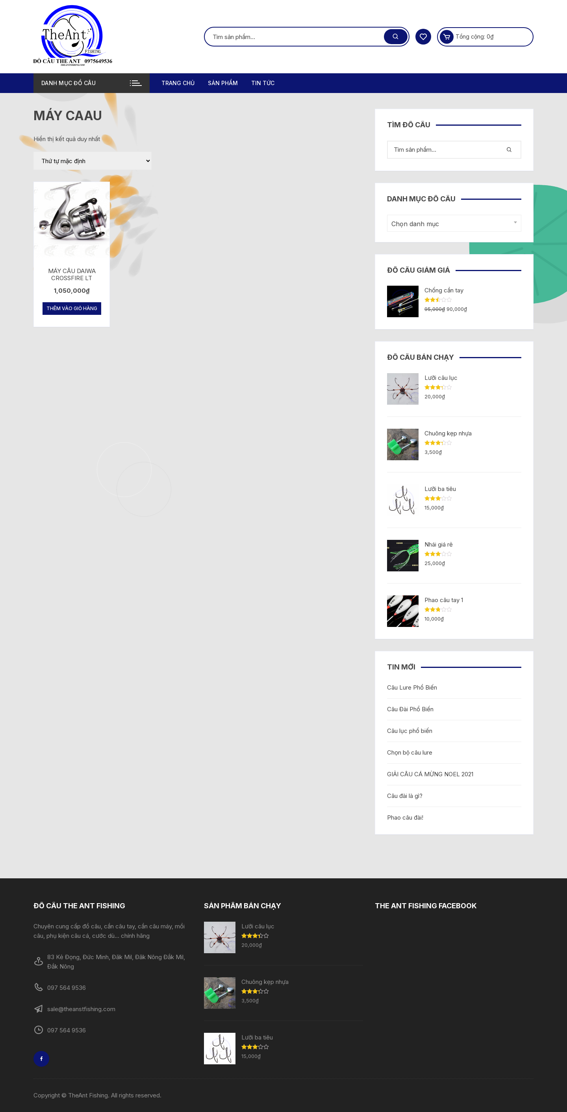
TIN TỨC (262, 83)
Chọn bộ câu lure (410, 752)
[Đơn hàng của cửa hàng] (92, 161)
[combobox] (454, 223)
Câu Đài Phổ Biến (410, 709)
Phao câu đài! (405, 817)
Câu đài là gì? (404, 796)
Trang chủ (178, 83)
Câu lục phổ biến (409, 731)
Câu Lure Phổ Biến (412, 687)
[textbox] (452, 224)
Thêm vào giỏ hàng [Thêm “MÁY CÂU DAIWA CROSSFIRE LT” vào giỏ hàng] (71, 308)
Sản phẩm (223, 83)
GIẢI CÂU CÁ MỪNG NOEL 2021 (430, 774)
